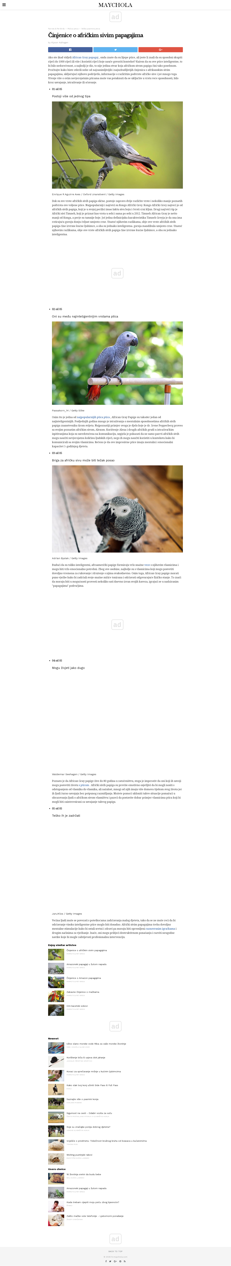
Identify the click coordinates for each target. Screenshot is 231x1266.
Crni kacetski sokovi (77, 1006)
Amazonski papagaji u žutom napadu (87, 964)
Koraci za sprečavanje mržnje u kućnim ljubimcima (94, 1071)
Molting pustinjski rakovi (79, 1155)
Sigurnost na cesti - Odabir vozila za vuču (89, 1113)
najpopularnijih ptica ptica (93, 417)
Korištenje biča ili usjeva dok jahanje (86, 1057)
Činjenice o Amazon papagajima (84, 978)
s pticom (84, 785)
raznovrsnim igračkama (160, 928)
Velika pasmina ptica (90, 29)
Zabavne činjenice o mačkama (83, 992)
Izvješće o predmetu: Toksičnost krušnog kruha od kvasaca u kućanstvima (107, 1141)
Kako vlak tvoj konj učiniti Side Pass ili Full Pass (92, 1085)
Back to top (115, 1251)
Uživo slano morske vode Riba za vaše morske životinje (96, 1043)
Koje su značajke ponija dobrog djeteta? (88, 1127)
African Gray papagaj (85, 57)
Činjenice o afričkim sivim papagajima (87, 950)
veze (147, 564)
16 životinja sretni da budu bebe (84, 1174)
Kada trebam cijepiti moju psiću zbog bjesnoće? (93, 1202)
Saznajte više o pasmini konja (82, 1099)
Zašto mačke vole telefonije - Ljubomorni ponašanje (95, 1216)
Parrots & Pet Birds (56, 29)
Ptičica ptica (73, 29)
